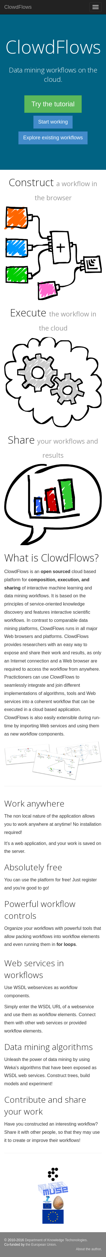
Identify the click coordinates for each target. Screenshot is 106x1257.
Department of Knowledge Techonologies (56, 1240)
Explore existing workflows (53, 137)
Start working (53, 122)
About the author (88, 1249)
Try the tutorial (53, 104)
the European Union (40, 1245)
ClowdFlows (18, 7)
